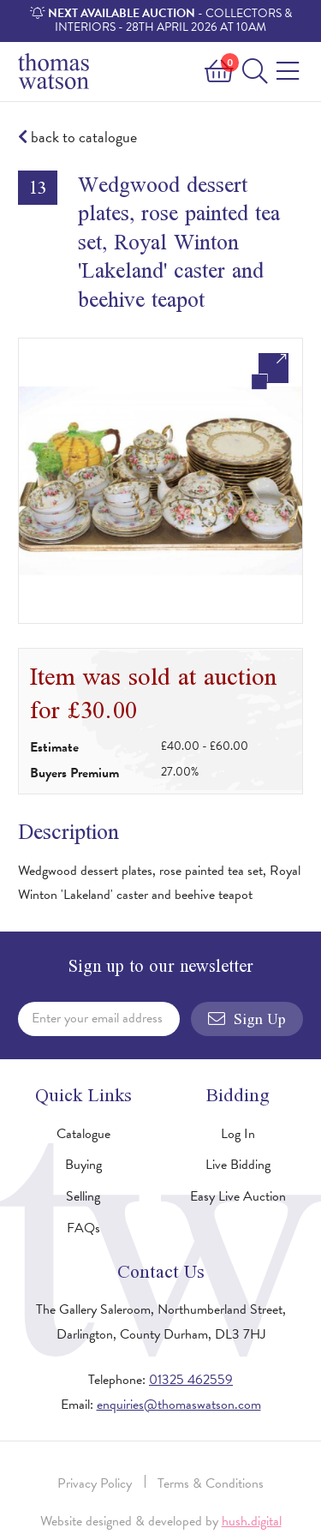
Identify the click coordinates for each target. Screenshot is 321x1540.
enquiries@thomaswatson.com (179, 1404)
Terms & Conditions (211, 1483)
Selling (83, 1196)
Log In (238, 1134)
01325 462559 (191, 1379)
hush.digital (252, 1521)
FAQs (83, 1228)
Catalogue (83, 1134)
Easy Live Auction (238, 1196)
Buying (83, 1164)
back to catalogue (77, 138)
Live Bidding (237, 1164)
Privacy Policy (94, 1483)
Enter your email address (97, 1018)
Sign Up (247, 1019)
